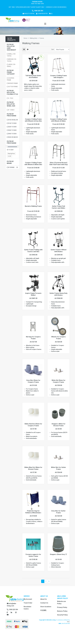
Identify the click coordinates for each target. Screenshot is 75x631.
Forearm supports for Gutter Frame (33, 555)
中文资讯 (43, 610)
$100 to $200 (11, 123)
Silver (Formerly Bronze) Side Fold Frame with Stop (58, 163)
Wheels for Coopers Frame (58, 337)
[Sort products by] (62, 49)
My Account (28, 599)
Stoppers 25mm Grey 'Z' (58, 554)
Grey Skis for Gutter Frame (58, 512)
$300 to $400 (11, 130)
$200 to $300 (11, 126)
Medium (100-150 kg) (12, 60)
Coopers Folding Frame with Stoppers (58, 76)
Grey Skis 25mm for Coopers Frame (33, 381)
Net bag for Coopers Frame (33, 337)
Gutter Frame (12, 86)
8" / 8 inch (10, 110)
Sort (52, 49)
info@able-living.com (11, 605)
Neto (68, 621)
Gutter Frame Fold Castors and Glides (58, 207)
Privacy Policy (62, 607)
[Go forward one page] (49, 581)
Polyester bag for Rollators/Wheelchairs (33, 512)
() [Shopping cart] (51, 13)
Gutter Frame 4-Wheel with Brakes (58, 250)
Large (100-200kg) (11, 65)
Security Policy (62, 615)
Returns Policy (62, 611)
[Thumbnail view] (24, 49)
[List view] (28, 49)
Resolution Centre (27, 608)
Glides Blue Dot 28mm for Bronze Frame (33, 468)
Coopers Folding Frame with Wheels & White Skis (33, 163)
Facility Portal (29, 13)
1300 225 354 (37, 11)
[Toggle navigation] (45, 24)
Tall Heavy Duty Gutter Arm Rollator (33, 76)
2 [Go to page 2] (45, 581)
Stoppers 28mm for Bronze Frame (58, 424)
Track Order (28, 603)
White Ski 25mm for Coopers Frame (58, 381)
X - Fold (10, 98)
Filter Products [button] (11, 39)
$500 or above (12, 137)
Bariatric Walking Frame (33, 206)
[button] (41, 13)
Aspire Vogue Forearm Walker (33, 294)
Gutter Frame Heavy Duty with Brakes (58, 294)
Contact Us (44, 603)
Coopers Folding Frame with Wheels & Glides (58, 120)
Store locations (45, 607)
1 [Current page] (42, 581)
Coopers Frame (10, 79)
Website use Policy (61, 602)
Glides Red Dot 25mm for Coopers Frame (33, 424)
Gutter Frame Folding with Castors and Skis (33, 250)
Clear (9, 156)
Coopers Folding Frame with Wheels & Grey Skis (33, 120)
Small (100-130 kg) (11, 55)
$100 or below (12, 120)
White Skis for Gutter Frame (58, 468)
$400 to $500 (11, 133)
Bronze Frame (12, 83)
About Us (43, 599)
